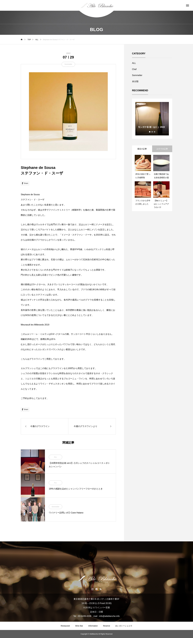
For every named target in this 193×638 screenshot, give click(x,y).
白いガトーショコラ (123, 626)
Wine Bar (79, 626)
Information (93, 626)
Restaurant (65, 626)
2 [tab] (152, 131)
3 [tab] (154, 131)
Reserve (106, 626)
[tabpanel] (152, 118)
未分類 (135, 81)
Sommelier (68, 64)
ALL (55, 457)
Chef (134, 69)
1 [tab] (150, 131)
